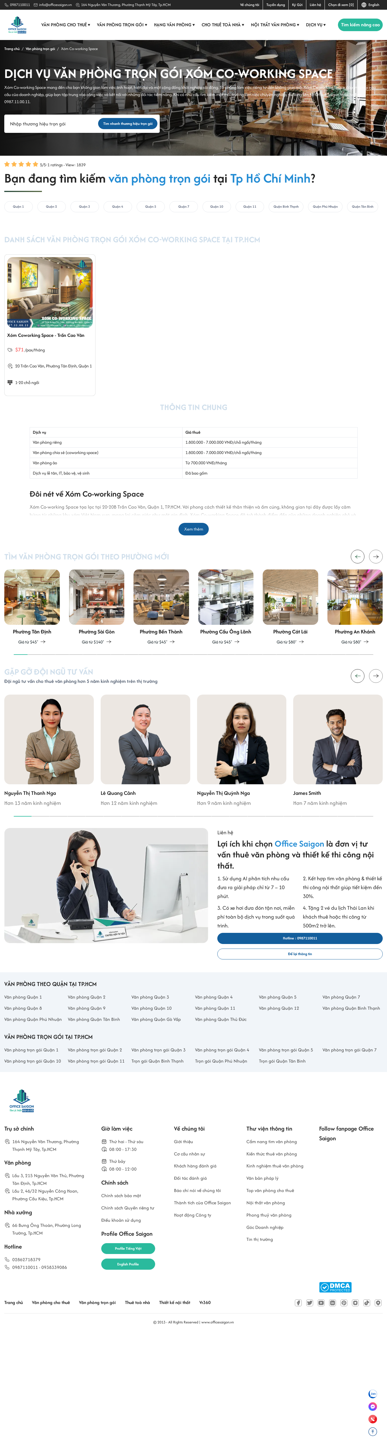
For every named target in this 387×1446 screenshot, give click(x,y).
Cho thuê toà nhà (220, 24)
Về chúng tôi (249, 4)
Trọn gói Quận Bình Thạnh (160, 1162)
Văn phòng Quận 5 (280, 1067)
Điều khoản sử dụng (124, 1339)
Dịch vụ (313, 24)
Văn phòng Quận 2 (89, 1067)
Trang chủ (15, 1413)
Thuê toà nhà (155, 1413)
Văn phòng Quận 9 (89, 1079)
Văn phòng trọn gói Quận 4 (223, 1145)
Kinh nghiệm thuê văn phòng (271, 1284)
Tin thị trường (261, 1369)
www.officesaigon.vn (217, 1432)
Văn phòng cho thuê (63, 24)
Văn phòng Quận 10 (154, 1079)
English (370, 5)
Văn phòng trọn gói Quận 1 (33, 1145)
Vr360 (230, 1413)
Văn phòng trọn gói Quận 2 (96, 1145)
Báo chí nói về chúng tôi (200, 1307)
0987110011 (20, 4)
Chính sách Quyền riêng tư (131, 1325)
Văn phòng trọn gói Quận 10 (33, 1167)
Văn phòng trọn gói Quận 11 (96, 1167)
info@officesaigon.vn (55, 4)
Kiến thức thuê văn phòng (275, 1266)
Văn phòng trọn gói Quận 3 (160, 1145)
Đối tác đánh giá (193, 1293)
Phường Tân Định (63, 399)
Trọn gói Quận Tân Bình (285, 1162)
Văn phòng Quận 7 (344, 1067)
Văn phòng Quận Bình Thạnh (347, 1084)
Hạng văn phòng (172, 24)
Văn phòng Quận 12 (282, 1079)
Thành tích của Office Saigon (198, 1324)
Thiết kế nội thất (197, 1413)
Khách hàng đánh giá (198, 1280)
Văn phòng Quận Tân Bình (97, 1101)
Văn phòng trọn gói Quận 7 (351, 1145)
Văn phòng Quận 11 (218, 1079)
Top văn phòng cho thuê (273, 1315)
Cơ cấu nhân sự (192, 1266)
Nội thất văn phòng (272, 24)
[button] (376, 597)
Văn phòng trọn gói (119, 24)
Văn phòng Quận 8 (25, 1079)
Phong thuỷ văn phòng (272, 1342)
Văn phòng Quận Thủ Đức (224, 1101)
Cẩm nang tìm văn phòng (275, 1253)
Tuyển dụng (275, 4)
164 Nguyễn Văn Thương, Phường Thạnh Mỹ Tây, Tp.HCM (126, 4)
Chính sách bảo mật (124, 1312)
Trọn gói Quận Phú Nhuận (224, 1162)
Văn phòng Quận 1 (25, 1067)
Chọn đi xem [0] (341, 4)
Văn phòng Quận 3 (152, 1067)
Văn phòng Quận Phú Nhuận (28, 1105)
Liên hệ (315, 4)
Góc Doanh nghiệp (267, 1356)
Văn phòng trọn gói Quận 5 (287, 1145)
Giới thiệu (185, 1253)
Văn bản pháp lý (264, 1302)
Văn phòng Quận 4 (216, 1067)
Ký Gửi (297, 4)
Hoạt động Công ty (195, 1342)
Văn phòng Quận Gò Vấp (159, 1101)
